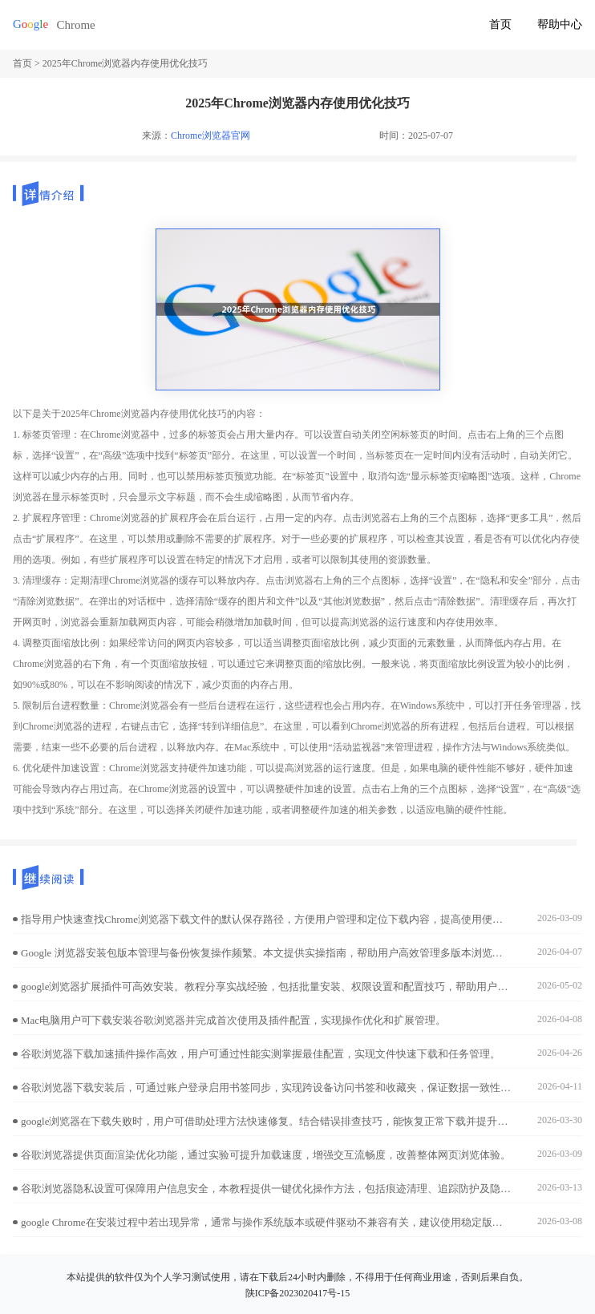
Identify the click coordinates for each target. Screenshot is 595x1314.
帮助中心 (559, 24)
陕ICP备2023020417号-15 (297, 1293)
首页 (500, 24)
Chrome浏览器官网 (210, 135)
